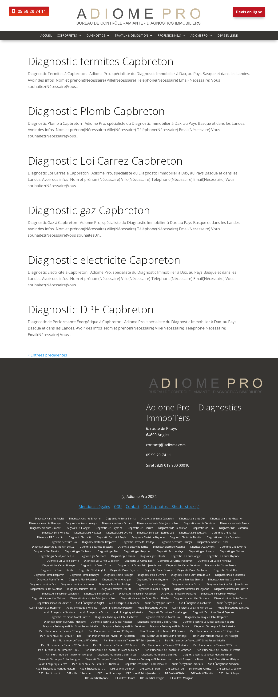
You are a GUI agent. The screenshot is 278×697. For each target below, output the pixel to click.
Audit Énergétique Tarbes (53, 664)
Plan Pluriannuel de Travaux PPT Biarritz (162, 632)
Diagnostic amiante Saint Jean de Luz (157, 524)
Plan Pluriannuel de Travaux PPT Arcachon (167, 650)
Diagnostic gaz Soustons (93, 557)
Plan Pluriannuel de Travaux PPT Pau (58, 650)
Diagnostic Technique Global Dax (162, 618)
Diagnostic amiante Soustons (199, 524)
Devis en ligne (249, 12)
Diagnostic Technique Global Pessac (104, 660)
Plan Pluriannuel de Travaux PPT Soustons (64, 646)
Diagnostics (96, 36)
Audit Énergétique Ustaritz (128, 613)
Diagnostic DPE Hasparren (233, 528)
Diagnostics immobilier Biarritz (231, 589)
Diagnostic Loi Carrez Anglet (186, 557)
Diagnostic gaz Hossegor (201, 552)
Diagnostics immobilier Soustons (191, 599)
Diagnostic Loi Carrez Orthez (97, 566)
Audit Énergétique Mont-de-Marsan (55, 669)
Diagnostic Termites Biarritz (188, 580)
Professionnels (169, 36)
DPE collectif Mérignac (122, 669)
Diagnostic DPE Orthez (119, 533)
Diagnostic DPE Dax (203, 528)
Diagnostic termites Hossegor (151, 585)
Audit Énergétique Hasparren (45, 608)
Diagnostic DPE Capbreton (91, 309)
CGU (118, 506)
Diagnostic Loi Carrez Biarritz (63, 561)
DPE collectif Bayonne (97, 679)
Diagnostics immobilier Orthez (48, 599)
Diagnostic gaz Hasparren (137, 552)
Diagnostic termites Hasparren (77, 585)
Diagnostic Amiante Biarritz (121, 519)
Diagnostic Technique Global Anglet (167, 613)
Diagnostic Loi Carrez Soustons (183, 566)
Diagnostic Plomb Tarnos (50, 580)
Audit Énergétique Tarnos (94, 613)
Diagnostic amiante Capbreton (157, 519)
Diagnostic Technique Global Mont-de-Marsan (208, 655)
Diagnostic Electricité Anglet (111, 538)
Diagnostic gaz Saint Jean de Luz (57, 557)
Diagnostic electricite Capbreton (104, 260)
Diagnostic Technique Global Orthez (157, 622)
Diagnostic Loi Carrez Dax (138, 561)
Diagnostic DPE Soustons (193, 533)
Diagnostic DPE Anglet (78, 528)
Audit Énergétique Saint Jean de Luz (192, 608)
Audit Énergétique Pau (92, 669)
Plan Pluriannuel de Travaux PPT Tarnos (115, 646)
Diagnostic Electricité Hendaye (138, 543)
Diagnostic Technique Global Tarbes (116, 655)
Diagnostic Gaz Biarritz (46, 552)
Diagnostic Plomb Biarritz (158, 571)
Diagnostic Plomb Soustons (230, 575)
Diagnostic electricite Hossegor (176, 543)
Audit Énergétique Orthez (152, 608)
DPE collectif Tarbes (149, 669)
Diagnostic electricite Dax (63, 543)
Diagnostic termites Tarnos (81, 589)
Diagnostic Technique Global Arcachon (150, 660)
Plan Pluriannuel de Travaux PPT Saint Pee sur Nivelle (195, 641)
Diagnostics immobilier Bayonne (191, 589)
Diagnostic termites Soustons (46, 589)
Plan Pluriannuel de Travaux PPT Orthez (75, 641)
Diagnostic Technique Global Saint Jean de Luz (208, 622)
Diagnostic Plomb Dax (225, 571)
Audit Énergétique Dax (229, 603)
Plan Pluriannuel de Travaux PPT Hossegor (215, 636)
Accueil (46, 36)
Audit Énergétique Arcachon (223, 664)
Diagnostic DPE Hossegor (87, 533)
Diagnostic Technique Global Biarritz (70, 618)
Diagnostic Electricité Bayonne (148, 538)
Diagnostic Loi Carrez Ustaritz (57, 571)
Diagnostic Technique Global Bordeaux (145, 664)
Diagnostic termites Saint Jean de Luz (227, 585)
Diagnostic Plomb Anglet (92, 571)
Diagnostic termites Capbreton (101, 61)
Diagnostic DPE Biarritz (140, 528)
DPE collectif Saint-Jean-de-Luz (143, 674)
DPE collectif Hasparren (79, 674)
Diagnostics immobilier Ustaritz (53, 603)
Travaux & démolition (131, 36)
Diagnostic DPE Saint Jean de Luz (155, 533)
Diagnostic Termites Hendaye (115, 585)
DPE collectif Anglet (229, 674)
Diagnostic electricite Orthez (213, 543)
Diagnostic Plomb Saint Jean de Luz (190, 575)
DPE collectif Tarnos (124, 679)
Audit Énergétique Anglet (90, 603)
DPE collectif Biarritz (202, 674)
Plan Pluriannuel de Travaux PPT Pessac (218, 650)
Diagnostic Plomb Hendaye (84, 575)
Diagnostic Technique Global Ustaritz (214, 627)
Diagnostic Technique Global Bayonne (213, 613)
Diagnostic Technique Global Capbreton (117, 618)
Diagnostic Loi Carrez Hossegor (58, 566)
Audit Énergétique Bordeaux (187, 664)
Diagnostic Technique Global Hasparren (206, 618)
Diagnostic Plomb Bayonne (124, 571)
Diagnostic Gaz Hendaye (169, 552)
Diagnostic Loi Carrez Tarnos (220, 566)
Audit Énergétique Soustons (59, 613)
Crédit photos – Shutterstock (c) (171, 506)
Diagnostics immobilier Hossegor (218, 594)
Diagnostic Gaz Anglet (202, 547)
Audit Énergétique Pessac (190, 660)
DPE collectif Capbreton (229, 669)
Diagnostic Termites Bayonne (152, 580)
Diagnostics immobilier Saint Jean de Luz (92, 599)
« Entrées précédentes (47, 355)
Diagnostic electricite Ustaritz (169, 547)
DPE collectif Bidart (175, 674)
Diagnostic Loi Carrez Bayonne (223, 557)
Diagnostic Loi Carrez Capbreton (105, 160)
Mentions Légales (94, 506)
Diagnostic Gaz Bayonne (233, 547)
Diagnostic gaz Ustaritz (152, 557)
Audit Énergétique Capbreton (195, 603)
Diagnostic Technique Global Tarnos (169, 627)
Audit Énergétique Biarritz (159, 603)
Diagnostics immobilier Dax (99, 594)
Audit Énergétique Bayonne (124, 603)
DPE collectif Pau (175, 669)
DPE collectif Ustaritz (50, 674)
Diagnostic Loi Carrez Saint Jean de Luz (139, 566)
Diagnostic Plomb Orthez (152, 575)
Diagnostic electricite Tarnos (133, 547)
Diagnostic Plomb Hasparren (49, 575)
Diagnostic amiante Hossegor (81, 524)
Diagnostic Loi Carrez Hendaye (214, 561)
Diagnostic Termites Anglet (116, 580)
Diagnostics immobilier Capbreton (60, 594)
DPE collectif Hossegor (152, 679)
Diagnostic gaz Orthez (231, 552)
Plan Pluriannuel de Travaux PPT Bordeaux (95, 664)
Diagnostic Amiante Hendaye (45, 524)
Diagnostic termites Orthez (187, 585)
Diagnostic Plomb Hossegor (118, 575)
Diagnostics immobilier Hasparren (137, 594)
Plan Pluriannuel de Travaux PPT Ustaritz (165, 646)
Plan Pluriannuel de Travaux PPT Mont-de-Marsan (111, 650)
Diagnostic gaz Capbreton (89, 210)
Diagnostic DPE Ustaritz (50, 538)
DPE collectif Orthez (200, 669)
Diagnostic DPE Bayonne (108, 528)
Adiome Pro (199, 36)
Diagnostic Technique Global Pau (159, 655)
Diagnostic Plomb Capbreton (96, 111)
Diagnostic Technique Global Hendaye (65, 622)
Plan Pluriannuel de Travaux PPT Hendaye (163, 636)
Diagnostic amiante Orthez (117, 524)
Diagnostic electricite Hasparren (99, 543)
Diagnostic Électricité (80, 538)
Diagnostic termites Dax (43, 585)
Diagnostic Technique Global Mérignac (59, 660)
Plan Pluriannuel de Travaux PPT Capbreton (214, 632)
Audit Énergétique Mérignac (224, 660)
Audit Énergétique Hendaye (82, 608)
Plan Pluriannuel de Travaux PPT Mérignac (68, 655)
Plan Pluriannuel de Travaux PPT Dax (60, 636)
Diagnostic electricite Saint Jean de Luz (53, 547)
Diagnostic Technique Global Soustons (124, 627)
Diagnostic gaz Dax (108, 552)
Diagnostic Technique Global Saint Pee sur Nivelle (70, 627)
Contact (132, 506)
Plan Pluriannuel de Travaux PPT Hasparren (111, 636)
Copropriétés (67, 36)
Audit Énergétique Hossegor (117, 608)
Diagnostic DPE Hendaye (55, 533)
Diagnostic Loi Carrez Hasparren (175, 561)
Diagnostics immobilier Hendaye (178, 594)
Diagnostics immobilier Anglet (153, 589)
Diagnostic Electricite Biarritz (185, 538)
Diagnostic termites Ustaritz (116, 589)
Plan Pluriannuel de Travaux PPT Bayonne (111, 632)
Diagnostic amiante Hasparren (226, 519)
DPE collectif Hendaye (109, 674)
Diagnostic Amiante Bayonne (84, 519)
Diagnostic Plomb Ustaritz (83, 580)
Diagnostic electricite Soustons (96, 547)
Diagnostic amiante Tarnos (234, 524)
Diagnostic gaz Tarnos (123, 557)
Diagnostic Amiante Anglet (49, 519)
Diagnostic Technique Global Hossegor (111, 622)
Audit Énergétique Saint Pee (233, 608)
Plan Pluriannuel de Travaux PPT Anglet (61, 632)
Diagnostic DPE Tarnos (224, 533)
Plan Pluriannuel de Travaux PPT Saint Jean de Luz (131, 641)
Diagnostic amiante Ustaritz (45, 528)
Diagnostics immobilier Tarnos (230, 599)
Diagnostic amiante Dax (192, 519)
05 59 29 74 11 (32, 11)
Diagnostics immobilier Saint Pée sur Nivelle (144, 599)
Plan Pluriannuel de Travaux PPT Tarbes (215, 646)
